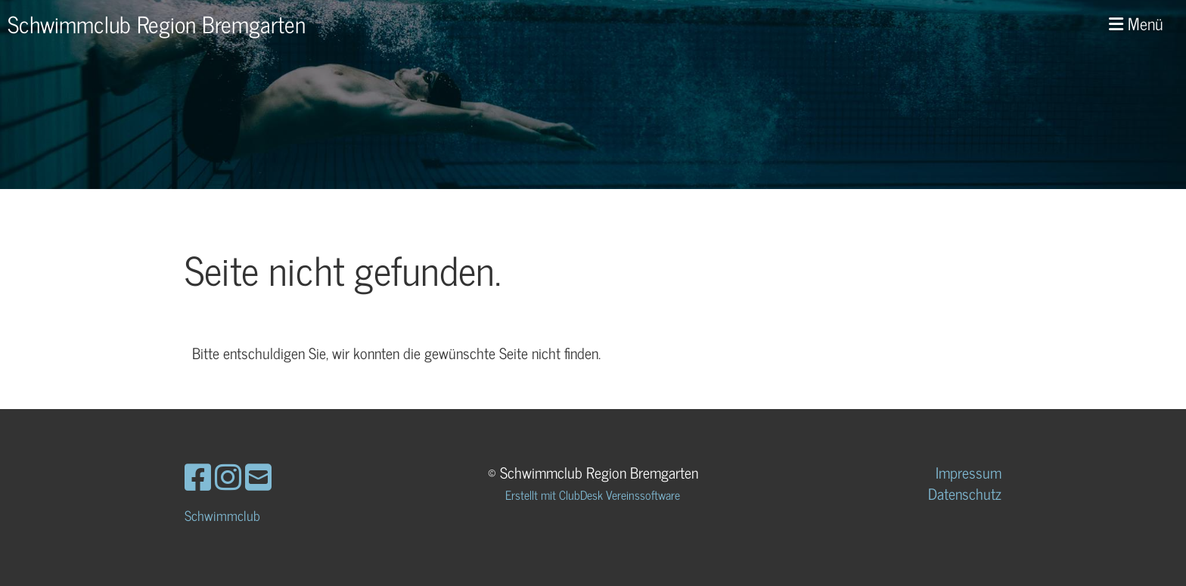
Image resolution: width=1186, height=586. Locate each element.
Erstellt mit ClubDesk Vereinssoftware (592, 494)
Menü (1136, 24)
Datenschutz (964, 493)
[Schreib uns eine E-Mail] (258, 476)
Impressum (968, 472)
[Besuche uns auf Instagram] (228, 476)
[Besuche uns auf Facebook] (198, 476)
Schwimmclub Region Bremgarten (157, 23)
